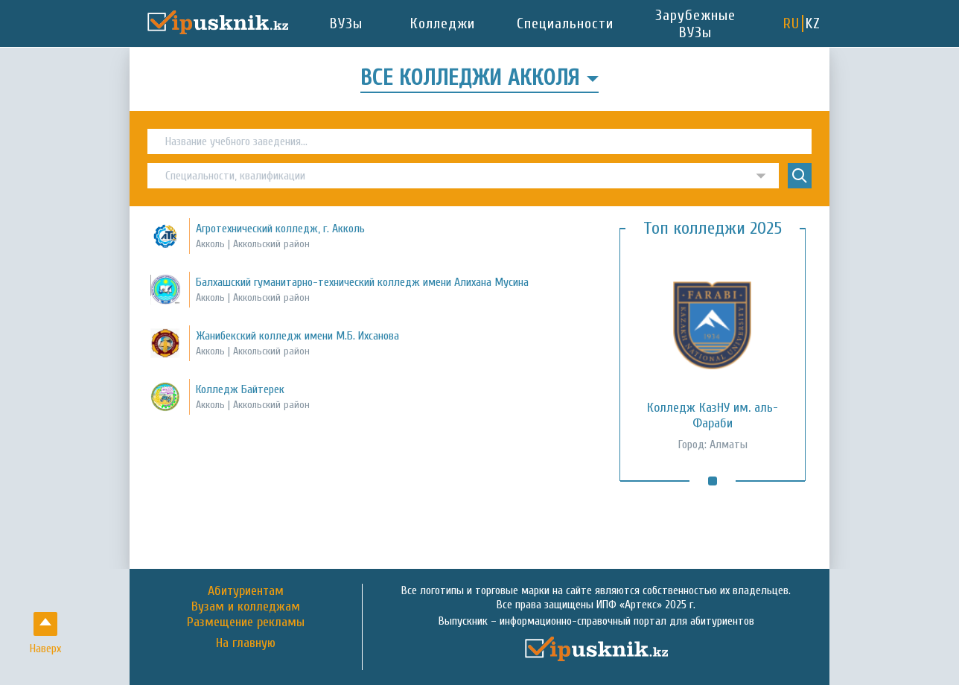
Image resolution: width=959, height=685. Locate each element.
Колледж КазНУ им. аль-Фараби (712, 415)
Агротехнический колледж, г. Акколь (280, 228)
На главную (245, 643)
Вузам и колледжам (245, 606)
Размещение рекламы (246, 622)
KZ (813, 23)
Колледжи (442, 23)
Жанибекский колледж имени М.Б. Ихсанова (297, 335)
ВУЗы (346, 23)
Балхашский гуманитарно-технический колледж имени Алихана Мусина (362, 282)
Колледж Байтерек (240, 389)
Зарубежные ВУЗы (695, 24)
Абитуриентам (246, 591)
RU (791, 23)
